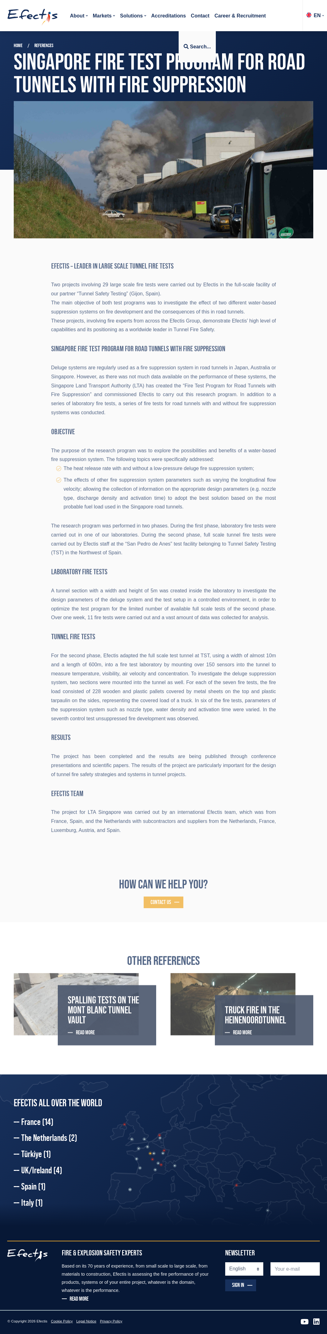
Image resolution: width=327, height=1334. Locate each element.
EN (313, 15)
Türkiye (36, 1154)
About (77, 15)
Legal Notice (86, 1321)
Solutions (131, 15)
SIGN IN (238, 1285)
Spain (33, 1186)
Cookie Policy (62, 1321)
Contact (200, 15)
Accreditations (168, 15)
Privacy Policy (111, 1321)
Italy (32, 1203)
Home (18, 45)
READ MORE (79, 1299)
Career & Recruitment (240, 15)
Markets (102, 15)
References (43, 45)
